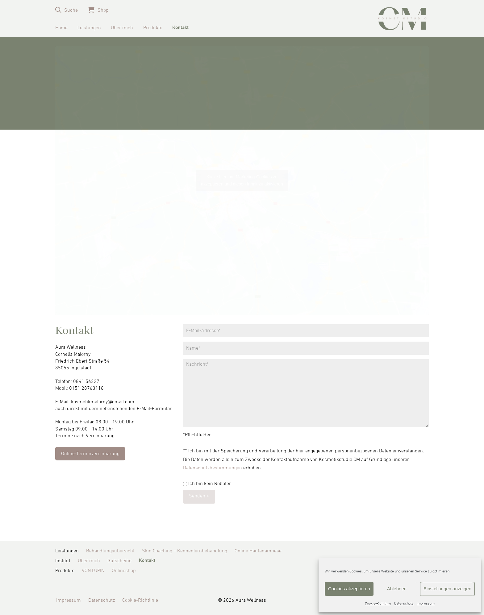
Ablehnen (397, 588)
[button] (66, 10)
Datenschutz (404, 603)
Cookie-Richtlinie (378, 603)
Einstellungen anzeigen (447, 588)
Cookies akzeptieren (349, 588)
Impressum (426, 603)
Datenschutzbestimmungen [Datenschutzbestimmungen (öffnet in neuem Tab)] (212, 467)
